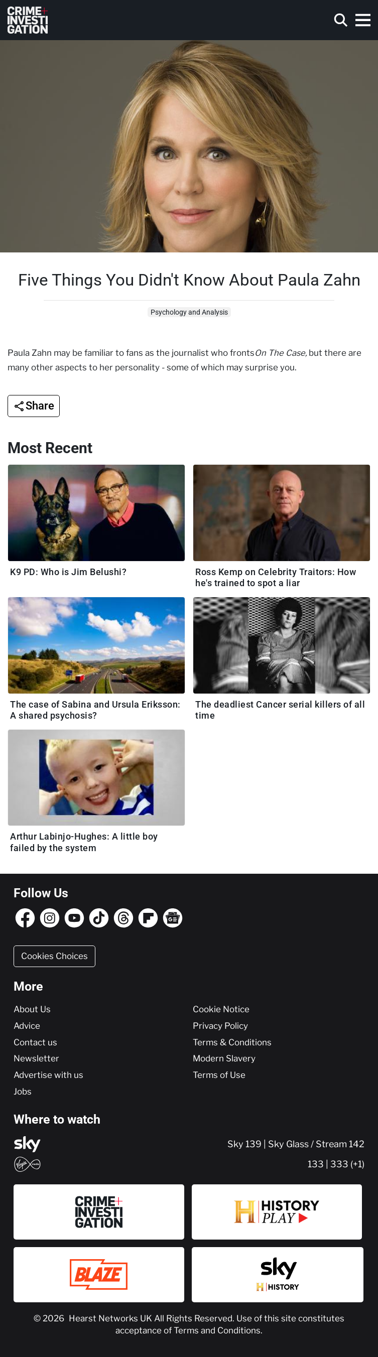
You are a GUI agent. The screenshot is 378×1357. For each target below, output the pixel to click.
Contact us (35, 1042)
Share (40, 405)
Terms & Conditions (232, 1042)
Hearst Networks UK (111, 1318)
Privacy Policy (220, 1026)
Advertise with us (48, 1075)
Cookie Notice (221, 1009)
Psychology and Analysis (189, 312)
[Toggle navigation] (362, 20)
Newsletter (36, 1058)
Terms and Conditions (217, 1330)
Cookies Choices (54, 956)
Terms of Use (219, 1075)
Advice (27, 1026)
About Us (32, 1009)
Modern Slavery (224, 1058)
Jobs (23, 1092)
